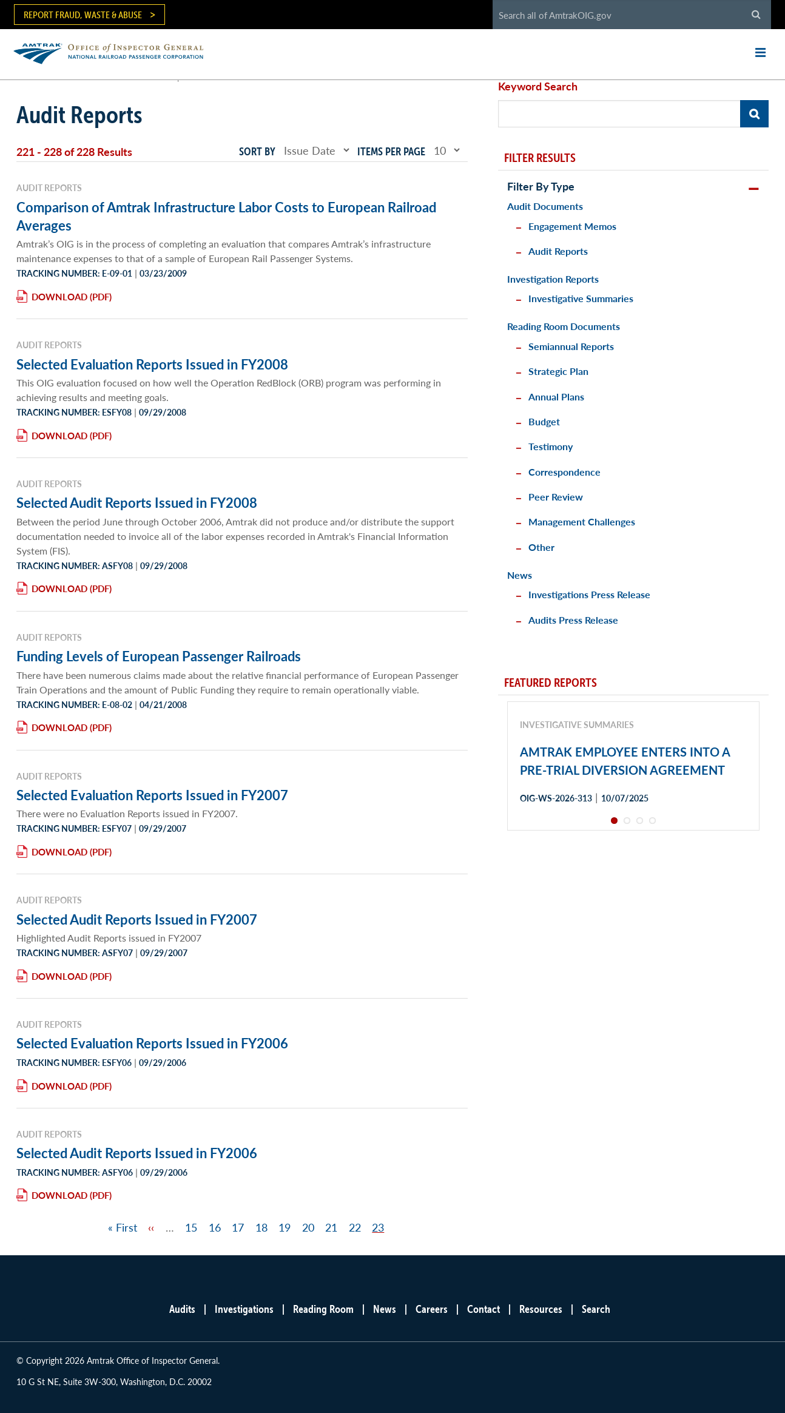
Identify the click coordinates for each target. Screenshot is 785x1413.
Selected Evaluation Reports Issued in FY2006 (152, 1043)
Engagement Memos (572, 226)
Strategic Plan (558, 371)
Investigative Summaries (580, 298)
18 (261, 1227)
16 (215, 1227)
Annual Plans (556, 396)
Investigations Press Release (589, 594)
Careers (432, 1309)
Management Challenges (581, 521)
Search (596, 1309)
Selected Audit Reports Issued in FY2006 (136, 1152)
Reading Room (323, 1309)
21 (331, 1227)
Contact (483, 1309)
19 (284, 1227)
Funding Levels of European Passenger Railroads (158, 656)
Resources (540, 1309)
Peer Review (555, 497)
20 (308, 1227)
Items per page (391, 151)
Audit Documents (545, 206)
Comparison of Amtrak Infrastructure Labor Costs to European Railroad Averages (226, 216)
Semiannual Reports (571, 346)
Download (59, 296)
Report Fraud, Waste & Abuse (83, 14)
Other (541, 547)
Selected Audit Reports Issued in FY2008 (136, 502)
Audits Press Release (573, 620)
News (519, 575)
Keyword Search (538, 85)
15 (191, 1227)
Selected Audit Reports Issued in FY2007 (136, 919)
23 (378, 1227)
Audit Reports (558, 251)
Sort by (257, 151)
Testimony (550, 446)
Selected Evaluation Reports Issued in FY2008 (152, 364)
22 (355, 1227)
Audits (182, 1309)
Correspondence (564, 472)
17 (238, 1227)
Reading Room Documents (563, 326)
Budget (544, 421)
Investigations (244, 1309)
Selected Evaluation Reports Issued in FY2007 (152, 794)
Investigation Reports (553, 279)
